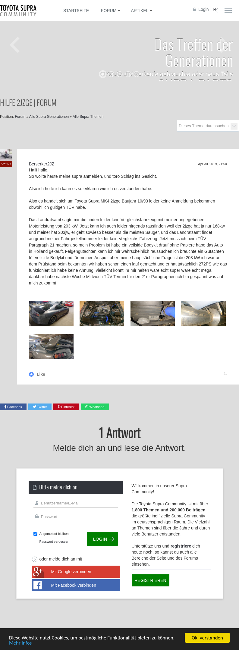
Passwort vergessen (54, 541)
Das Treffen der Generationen (193, 52)
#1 (225, 373)
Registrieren (150, 580)
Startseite (76, 10)
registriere (181, 546)
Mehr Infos (20, 643)
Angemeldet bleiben (54, 533)
